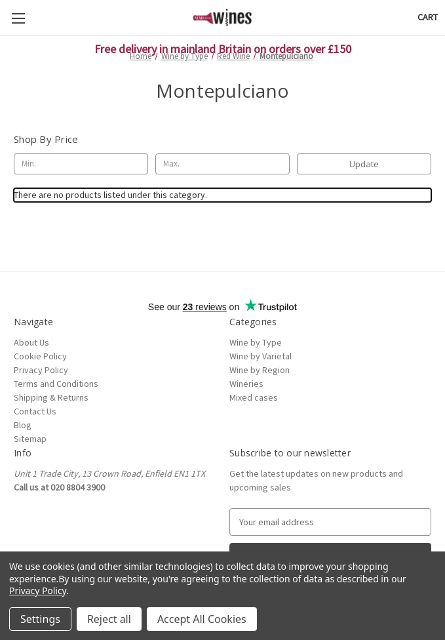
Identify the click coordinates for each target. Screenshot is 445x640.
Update (364, 164)
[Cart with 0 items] (427, 17)
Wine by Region (259, 370)
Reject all (109, 619)
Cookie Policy (40, 356)
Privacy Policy (41, 370)
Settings (40, 619)
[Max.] (222, 163)
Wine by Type (255, 342)
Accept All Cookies (201, 619)
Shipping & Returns (51, 397)
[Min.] (81, 163)
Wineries (246, 384)
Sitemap (30, 439)
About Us (31, 342)
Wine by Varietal (260, 356)
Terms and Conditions (56, 384)
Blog (22, 425)
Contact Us (35, 411)
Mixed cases (253, 397)
